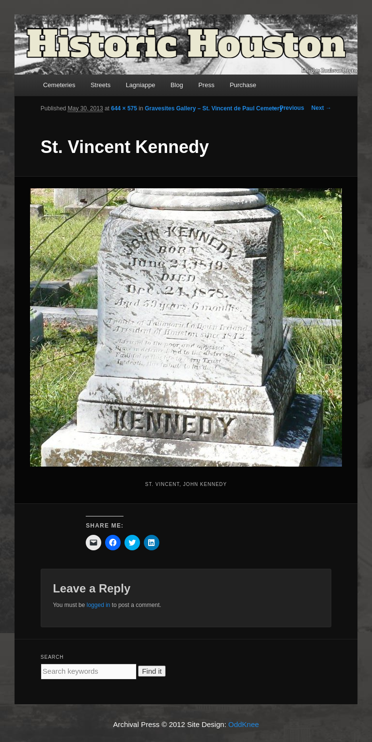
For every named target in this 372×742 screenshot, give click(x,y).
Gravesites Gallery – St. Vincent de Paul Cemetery (214, 108)
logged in (98, 605)
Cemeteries (59, 85)
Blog (176, 85)
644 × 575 (124, 108)
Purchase (243, 85)
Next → (321, 108)
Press (206, 85)
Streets (100, 85)
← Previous (288, 108)
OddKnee (243, 724)
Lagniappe (140, 85)
